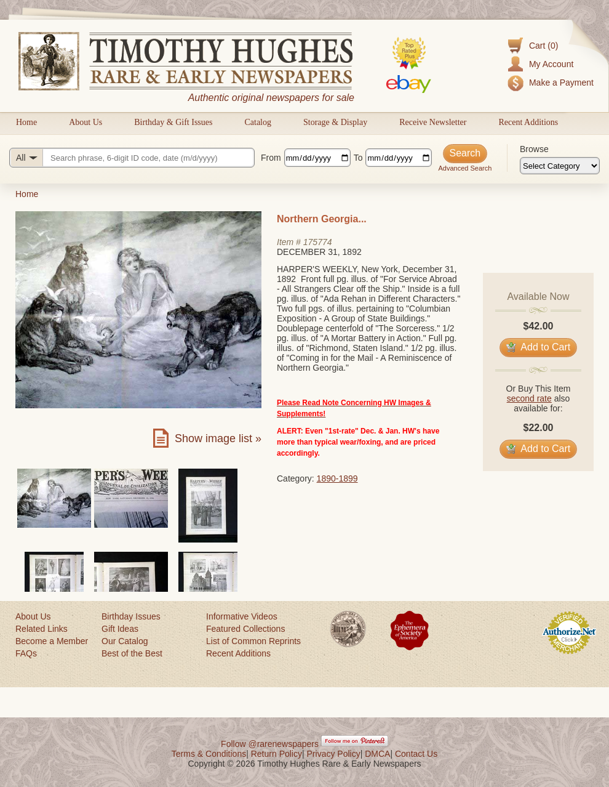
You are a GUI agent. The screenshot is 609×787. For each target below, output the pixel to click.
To (358, 158)
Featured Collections (245, 629)
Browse (534, 149)
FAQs (26, 653)
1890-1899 (337, 478)
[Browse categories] (560, 165)
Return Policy (276, 754)
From (271, 158)
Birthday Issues (131, 616)
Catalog (257, 122)
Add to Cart (538, 347)
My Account (551, 64)
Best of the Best (132, 653)
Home (26, 122)
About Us (85, 122)
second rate (529, 398)
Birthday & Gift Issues (173, 122)
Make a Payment (561, 82)
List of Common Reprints (253, 641)
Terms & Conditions (209, 754)
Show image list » (218, 438)
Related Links (41, 629)
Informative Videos (241, 616)
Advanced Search (465, 168)
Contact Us (416, 754)
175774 (317, 242)
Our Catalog (125, 641)
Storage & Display (335, 122)
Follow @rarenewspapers (270, 744)
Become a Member (51, 641)
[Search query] (132, 157)
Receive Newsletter (432, 122)
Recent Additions (528, 122)
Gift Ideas (120, 629)
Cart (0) (543, 45)
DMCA (377, 754)
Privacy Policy (333, 754)
